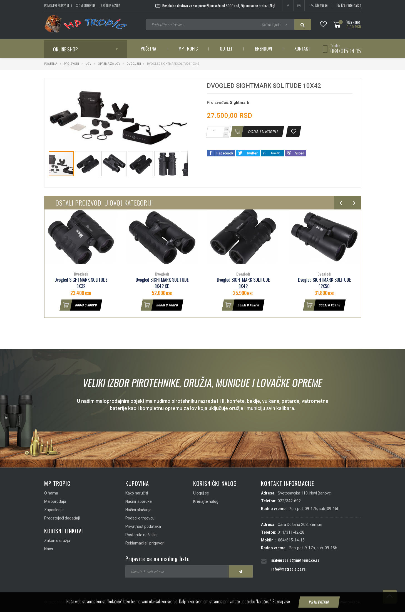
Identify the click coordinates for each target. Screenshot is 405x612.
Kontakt (302, 48)
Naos (48, 549)
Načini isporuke (138, 501)
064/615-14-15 (345, 51)
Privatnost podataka (143, 526)
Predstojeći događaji (62, 518)
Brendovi (263, 48)
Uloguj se (319, 5)
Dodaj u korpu (78, 305)
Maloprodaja (55, 501)
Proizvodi (71, 63)
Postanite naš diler (141, 535)
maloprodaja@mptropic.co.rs (295, 560)
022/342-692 (289, 501)
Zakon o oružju (57, 540)
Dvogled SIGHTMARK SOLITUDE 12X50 (324, 283)
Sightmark (239, 102)
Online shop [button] (65, 49)
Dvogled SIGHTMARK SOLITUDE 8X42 (243, 283)
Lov (88, 63)
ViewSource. (350, 602)
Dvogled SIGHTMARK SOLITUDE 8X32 (80, 283)
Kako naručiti (136, 493)
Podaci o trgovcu (140, 518)
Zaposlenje (54, 510)
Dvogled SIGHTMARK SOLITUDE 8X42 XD (162, 283)
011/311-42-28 (291, 532)
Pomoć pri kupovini (56, 5)
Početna (148, 48)
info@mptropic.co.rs (288, 569)
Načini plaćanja (110, 5)
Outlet (226, 48)
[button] (182, 87)
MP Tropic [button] (188, 48)
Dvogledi (134, 63)
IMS (332, 602)
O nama (51, 493)
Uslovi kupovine (84, 5)
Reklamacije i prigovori (145, 543)
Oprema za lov (109, 63)
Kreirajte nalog (348, 5)
